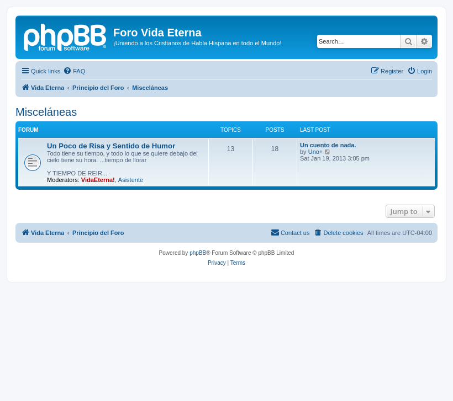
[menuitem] (74, 71)
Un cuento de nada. (328, 145)
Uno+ (315, 151)
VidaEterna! (98, 180)
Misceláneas (46, 112)
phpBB (197, 253)
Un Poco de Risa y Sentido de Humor (111, 146)
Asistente (130, 180)
